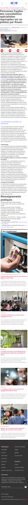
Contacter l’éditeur (19, 467)
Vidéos (16, 449)
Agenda (16, 452)
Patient (3, 464)
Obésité (7, 426)
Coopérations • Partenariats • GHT (12, 274)
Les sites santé (18, 455)
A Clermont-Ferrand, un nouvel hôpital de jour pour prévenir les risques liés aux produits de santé (13, 353)
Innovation (3, 387)
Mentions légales (5, 494)
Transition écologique (20, 446)
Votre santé (4, 455)
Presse (16, 464)
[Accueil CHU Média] (14, 2)
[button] (26, 3)
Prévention (3, 313)
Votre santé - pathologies (14, 7)
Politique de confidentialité (7, 496)
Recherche (4, 461)
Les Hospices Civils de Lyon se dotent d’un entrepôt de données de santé (12, 389)
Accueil (1, 7)
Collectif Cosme (23, 499)
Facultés (3, 467)
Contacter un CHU (19, 470)
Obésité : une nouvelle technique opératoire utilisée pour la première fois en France (13, 429)
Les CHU (3, 452)
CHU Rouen (14, 30)
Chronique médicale (5, 27)
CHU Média (6, 7)
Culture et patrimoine (6, 470)
